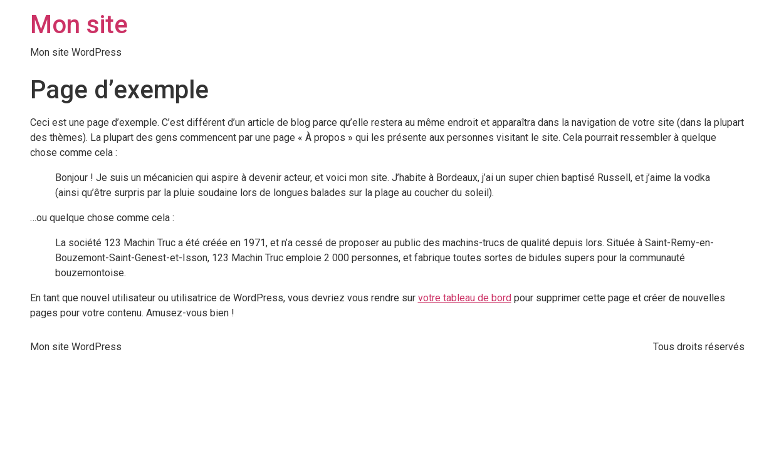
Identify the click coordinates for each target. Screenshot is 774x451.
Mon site (79, 24)
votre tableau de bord (464, 298)
